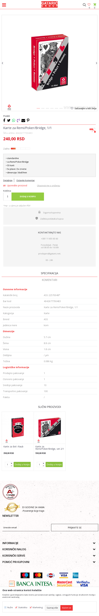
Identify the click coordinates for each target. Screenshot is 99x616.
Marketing (38, 607)
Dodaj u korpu (28, 196)
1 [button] (38, 108)
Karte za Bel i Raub (13, 446)
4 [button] (51, 108)
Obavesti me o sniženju (48, 185)
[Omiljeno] (89, 4)
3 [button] (47, 108)
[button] (84, 5)
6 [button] (61, 108)
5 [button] (56, 108)
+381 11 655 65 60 (49, 238)
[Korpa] (94, 7)
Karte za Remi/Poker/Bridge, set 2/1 (49, 447)
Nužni (10, 607)
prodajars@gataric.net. (49, 253)
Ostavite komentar (25, 180)
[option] (49, 63)
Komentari (49, 280)
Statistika (22, 607)
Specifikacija (49, 273)
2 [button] (42, 108)
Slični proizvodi (49, 407)
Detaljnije (7, 180)
